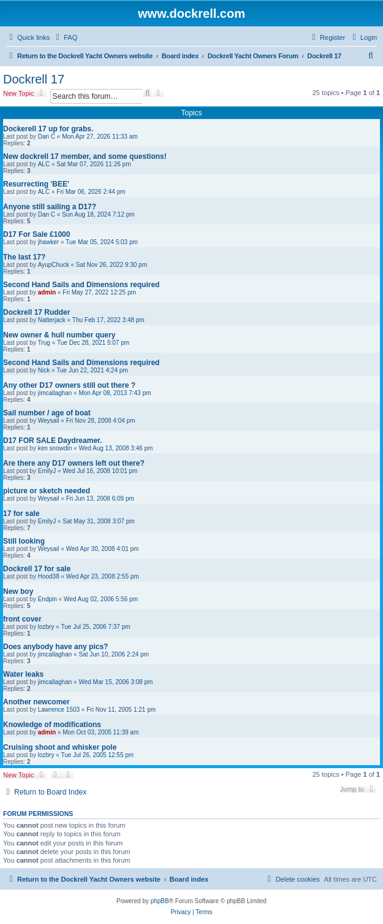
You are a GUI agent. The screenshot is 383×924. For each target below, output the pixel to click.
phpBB (160, 901)
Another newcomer (36, 702)
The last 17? (24, 257)
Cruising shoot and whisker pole (59, 747)
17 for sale (21, 513)
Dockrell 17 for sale (36, 568)
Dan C (46, 136)
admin (47, 292)
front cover (22, 619)
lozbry (46, 626)
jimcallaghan (55, 393)
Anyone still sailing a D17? (49, 206)
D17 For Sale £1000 (36, 234)
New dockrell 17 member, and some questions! (85, 156)
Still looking (24, 541)
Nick (44, 370)
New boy (18, 591)
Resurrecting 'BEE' (36, 184)
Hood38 (48, 576)
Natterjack (52, 320)
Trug (44, 342)
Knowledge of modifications (52, 724)
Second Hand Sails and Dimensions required (81, 284)
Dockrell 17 (33, 79)
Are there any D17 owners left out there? (74, 463)
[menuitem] (65, 37)
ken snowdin (55, 448)
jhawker (48, 242)
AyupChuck (53, 264)
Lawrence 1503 (59, 709)
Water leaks (23, 674)
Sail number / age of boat (47, 413)
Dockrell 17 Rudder (36, 312)
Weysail (48, 420)
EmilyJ (47, 471)
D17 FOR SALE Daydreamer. (52, 440)
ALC (44, 164)
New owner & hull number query (59, 335)
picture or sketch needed (46, 491)
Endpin (47, 599)
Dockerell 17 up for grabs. (48, 129)
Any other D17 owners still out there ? (69, 385)
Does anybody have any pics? (55, 646)
